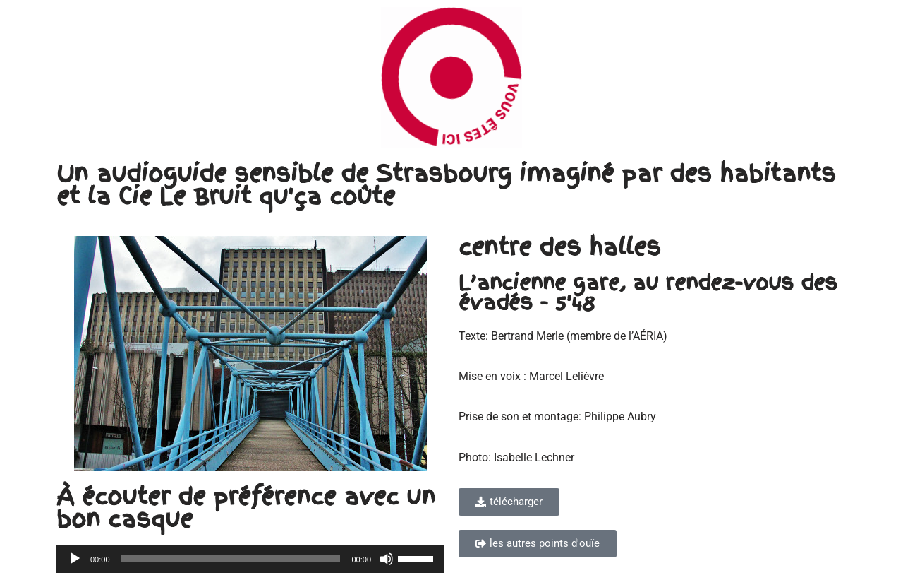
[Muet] (387, 559)
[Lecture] (75, 559)
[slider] (231, 558)
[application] (250, 559)
